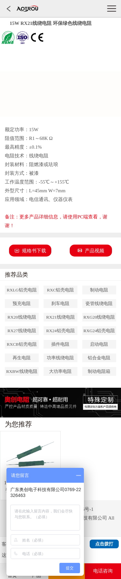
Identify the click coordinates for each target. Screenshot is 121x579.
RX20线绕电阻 (21, 317)
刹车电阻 (60, 303)
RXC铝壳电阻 (60, 290)
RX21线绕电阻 (60, 317)
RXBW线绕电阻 (21, 371)
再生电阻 (22, 357)
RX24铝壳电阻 (60, 330)
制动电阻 (99, 290)
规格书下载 (30, 250)
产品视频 (90, 250)
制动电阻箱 (99, 371)
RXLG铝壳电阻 (22, 290)
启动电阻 (99, 344)
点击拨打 (104, 544)
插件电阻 (60, 344)
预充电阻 (22, 303)
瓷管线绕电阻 (99, 303)
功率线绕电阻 (60, 357)
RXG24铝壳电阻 (99, 330)
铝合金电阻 (99, 357)
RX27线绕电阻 (21, 330)
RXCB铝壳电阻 (22, 344)
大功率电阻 (60, 371)
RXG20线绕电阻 (99, 317)
